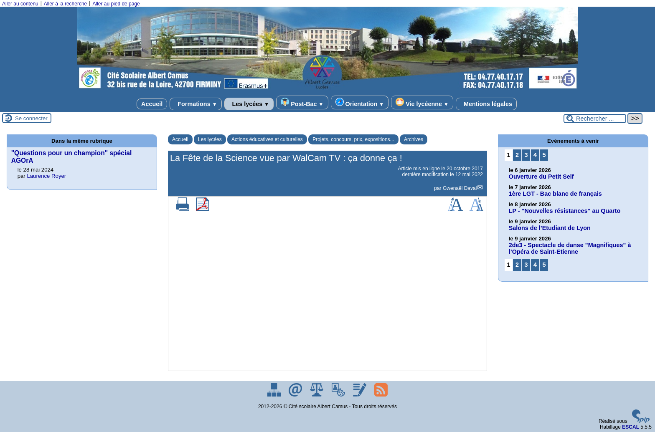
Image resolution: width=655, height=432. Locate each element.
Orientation (359, 102)
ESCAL (630, 427)
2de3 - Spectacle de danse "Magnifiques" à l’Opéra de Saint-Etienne (570, 248)
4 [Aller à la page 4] (535, 155)
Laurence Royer (46, 176)
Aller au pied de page (116, 4)
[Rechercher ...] (595, 118)
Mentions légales (486, 104)
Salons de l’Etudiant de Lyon (550, 228)
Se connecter (31, 118)
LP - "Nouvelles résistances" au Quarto (565, 210)
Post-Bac (302, 102)
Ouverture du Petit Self (541, 176)
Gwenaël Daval (460, 188)
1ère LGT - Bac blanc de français (555, 193)
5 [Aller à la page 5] (544, 155)
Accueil (151, 104)
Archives (413, 139)
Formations (195, 104)
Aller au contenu (20, 4)
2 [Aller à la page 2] (517, 155)
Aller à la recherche (65, 4)
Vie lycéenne (422, 102)
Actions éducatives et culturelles (267, 139)
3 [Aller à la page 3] (526, 155)
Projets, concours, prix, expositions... (353, 139)
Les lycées (249, 104)
